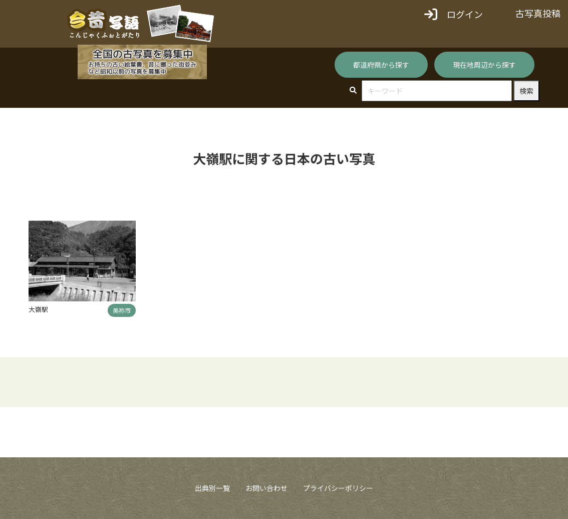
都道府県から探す (381, 65)
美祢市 (122, 310)
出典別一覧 (212, 488)
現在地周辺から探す (484, 65)
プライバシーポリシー (338, 488)
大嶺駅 (38, 309)
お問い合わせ (266, 488)
